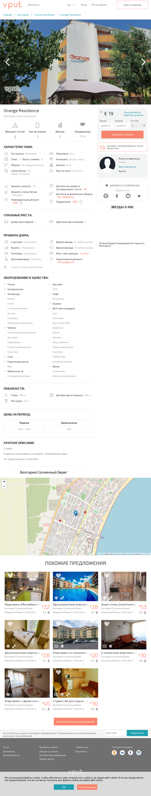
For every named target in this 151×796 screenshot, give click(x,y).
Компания (9, 751)
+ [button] (4, 482)
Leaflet (101, 554)
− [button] (4, 486)
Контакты (33, 4)
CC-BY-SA (146, 554)
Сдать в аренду (132, 4)
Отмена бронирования (52, 755)
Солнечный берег (44, 14)
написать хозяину (122, 134)
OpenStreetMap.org (122, 554)
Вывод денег (47, 759)
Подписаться (137, 733)
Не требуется (66, 196)
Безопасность (11, 755)
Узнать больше (87, 787)
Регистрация (99, 4)
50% (15, 202)
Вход (84, 4)
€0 (85, 189)
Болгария (23, 14)
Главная (7, 14)
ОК (63, 787)
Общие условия (48, 751)
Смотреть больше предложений (75, 721)
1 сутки (84, 253)
